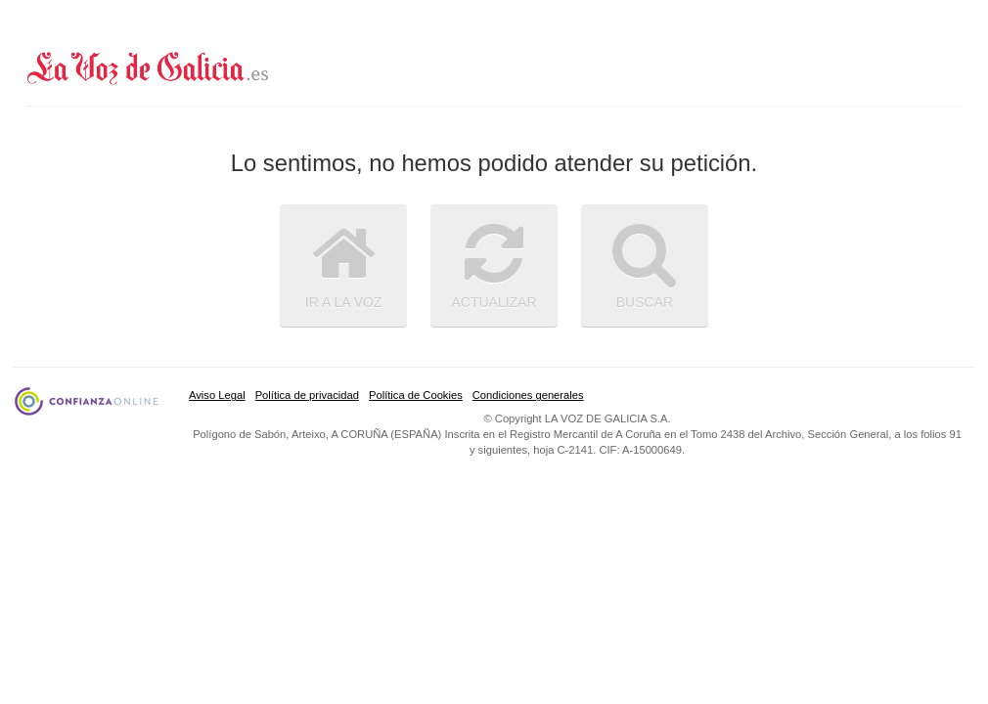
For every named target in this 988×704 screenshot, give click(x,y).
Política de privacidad (307, 395)
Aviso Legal (217, 395)
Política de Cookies (416, 395)
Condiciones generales (528, 395)
